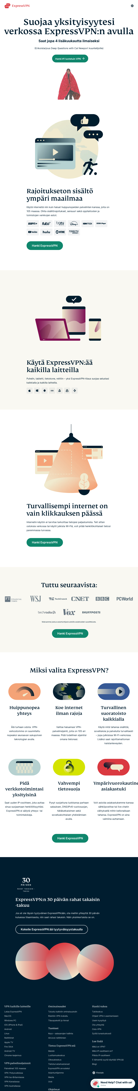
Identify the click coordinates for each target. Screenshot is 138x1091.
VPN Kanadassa (11, 1082)
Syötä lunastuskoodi (101, 1034)
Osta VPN (96, 1030)
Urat (50, 1082)
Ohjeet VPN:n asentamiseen (105, 1017)
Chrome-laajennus (12, 1056)
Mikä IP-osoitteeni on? (102, 1052)
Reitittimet (9, 1039)
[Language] (132, 6)
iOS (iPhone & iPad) (13, 1025)
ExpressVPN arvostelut (59, 1069)
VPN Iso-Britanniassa (14, 1078)
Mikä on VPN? (98, 1047)
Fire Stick (8, 1047)
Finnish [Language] (100, 1073)
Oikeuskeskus (54, 1060)
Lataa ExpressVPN (13, 1012)
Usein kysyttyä (99, 1021)
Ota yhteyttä (98, 1025)
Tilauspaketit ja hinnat (58, 1021)
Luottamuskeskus (56, 1056)
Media (51, 1078)
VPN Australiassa (12, 1087)
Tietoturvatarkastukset (59, 1065)
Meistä (51, 1052)
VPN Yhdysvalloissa (13, 1073)
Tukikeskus (97, 1012)
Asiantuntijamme (56, 1073)
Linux (6, 1034)
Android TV (9, 1052)
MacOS (7, 1017)
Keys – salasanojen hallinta (60, 1034)
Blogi (94, 1065)
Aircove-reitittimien (57, 1039)
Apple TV (8, 1043)
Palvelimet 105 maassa (15, 1069)
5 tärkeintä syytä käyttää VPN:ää (108, 1060)
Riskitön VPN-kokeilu (58, 1017)
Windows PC (10, 1021)
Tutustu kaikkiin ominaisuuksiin (62, 1012)
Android (8, 1030)
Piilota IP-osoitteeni (101, 1056)
